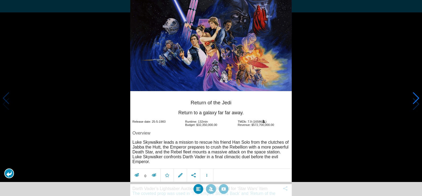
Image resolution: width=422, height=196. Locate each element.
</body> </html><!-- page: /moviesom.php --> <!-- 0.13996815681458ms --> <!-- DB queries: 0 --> (211, 98)
